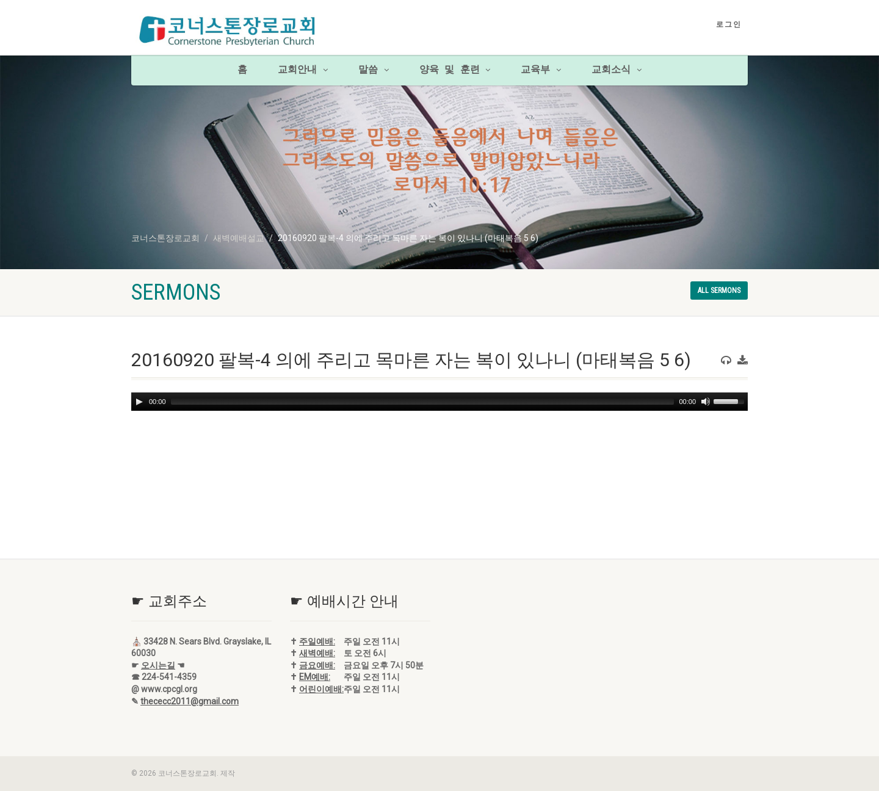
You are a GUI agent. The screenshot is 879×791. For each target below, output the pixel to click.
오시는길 (158, 665)
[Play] (139, 401)
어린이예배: (321, 689)
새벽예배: (317, 653)
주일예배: (317, 641)
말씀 (373, 70)
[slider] (423, 402)
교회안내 (303, 70)
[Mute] (706, 401)
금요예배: (317, 665)
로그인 (729, 24)
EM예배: (314, 677)
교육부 (541, 70)
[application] (439, 401)
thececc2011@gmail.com (189, 701)
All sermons (719, 290)
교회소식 (616, 70)
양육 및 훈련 (455, 70)
